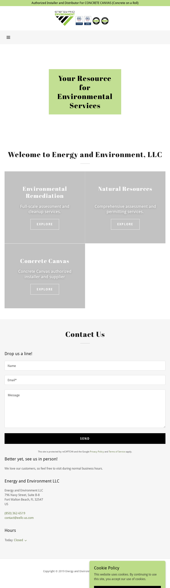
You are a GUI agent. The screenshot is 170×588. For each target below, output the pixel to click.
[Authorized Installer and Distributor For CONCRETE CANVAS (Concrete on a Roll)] (85, 3)
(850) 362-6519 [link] (15, 513)
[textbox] (85, 366)
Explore (45, 224)
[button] (8, 37)
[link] (85, 18)
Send (85, 438)
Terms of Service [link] (117, 451)
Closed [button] (18, 540)
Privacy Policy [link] (97, 451)
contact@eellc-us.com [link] (19, 518)
